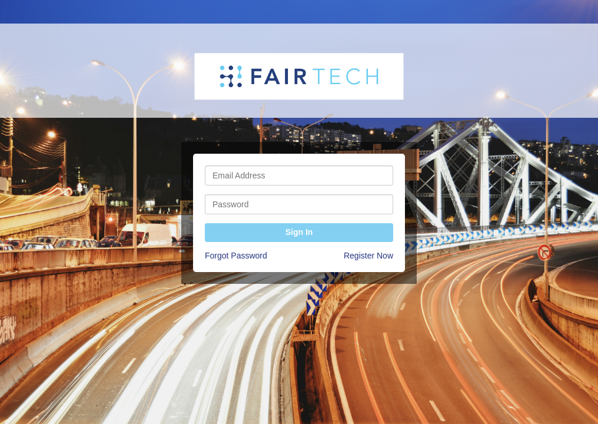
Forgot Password (236, 255)
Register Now (368, 255)
